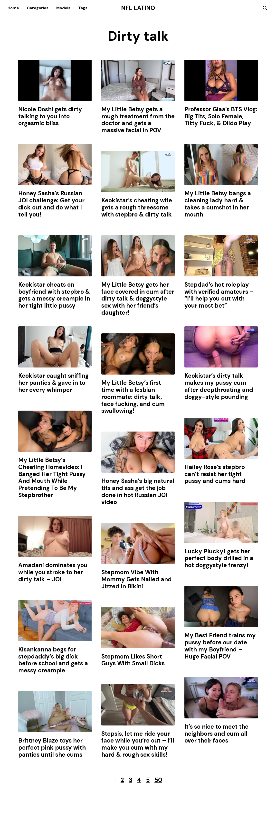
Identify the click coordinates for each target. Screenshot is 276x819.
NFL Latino (138, 8)
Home (13, 7)
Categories (37, 7)
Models (63, 7)
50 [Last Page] (158, 780)
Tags (82, 7)
